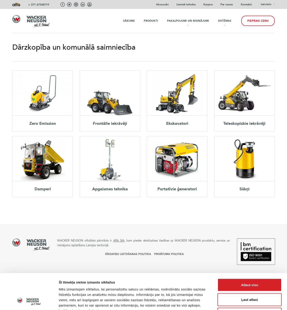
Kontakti (246, 4)
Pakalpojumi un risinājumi (188, 21)
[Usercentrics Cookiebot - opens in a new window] (29, 301)
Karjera (208, 4)
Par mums (226, 4)
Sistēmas (224, 21)
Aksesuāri (162, 4)
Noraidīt (249, 280)
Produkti (151, 21)
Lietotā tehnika (186, 4)
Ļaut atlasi (249, 266)
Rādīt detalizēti (244, 301)
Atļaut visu (249, 251)
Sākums (129, 21)
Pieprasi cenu (258, 21)
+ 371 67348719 (38, 4)
